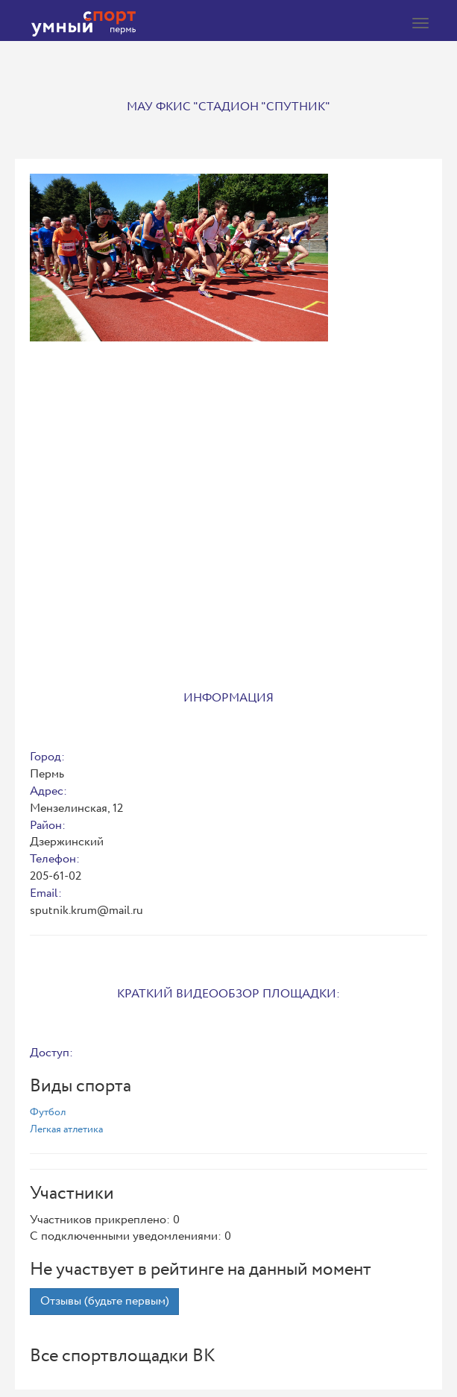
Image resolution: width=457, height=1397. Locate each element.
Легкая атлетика (66, 1129)
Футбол (48, 1112)
